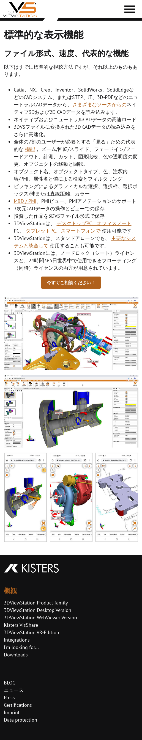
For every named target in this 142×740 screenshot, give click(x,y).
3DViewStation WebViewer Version (40, 617)
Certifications (18, 705)
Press (9, 697)
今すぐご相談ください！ (71, 282)
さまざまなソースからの (99, 104)
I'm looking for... (21, 647)
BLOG (9, 683)
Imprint (12, 712)
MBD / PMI (25, 201)
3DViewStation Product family (36, 603)
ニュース (14, 690)
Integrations (17, 640)
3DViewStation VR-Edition (31, 632)
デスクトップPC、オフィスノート (94, 223)
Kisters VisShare (21, 625)
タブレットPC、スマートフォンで (63, 231)
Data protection (20, 720)
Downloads (16, 654)
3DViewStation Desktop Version (37, 610)
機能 (30, 149)
